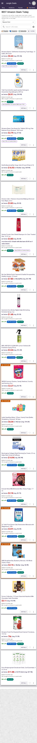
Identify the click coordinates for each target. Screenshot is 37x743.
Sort (4, 20)
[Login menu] (34, 3)
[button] (5, 31)
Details (23, 70)
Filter (31, 31)
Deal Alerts (31, 7)
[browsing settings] (33, 27)
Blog (3, 7)
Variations (11, 7)
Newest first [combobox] (6, 22)
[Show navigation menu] (2, 3)
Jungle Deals (11, 3)
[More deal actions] (33, 70)
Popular (20, 7)
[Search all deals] (30, 3)
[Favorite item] (30, 70)
